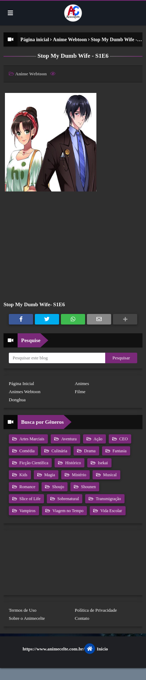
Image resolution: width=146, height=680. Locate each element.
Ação (97, 438)
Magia (49, 474)
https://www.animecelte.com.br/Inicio (65, 648)
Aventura (68, 438)
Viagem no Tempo (67, 510)
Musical (109, 474)
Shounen (88, 486)
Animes (82, 383)
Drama (89, 450)
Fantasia (119, 450)
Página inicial (34, 39)
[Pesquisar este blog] (57, 358)
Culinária (58, 450)
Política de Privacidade (96, 610)
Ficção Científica (33, 462)
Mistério (78, 474)
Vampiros (27, 510)
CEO (123, 438)
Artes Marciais (31, 438)
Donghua (17, 399)
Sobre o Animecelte (27, 618)
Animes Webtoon (24, 391)
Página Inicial (21, 383)
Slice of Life (29, 498)
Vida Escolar (110, 510)
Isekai (102, 462)
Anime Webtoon (70, 39)
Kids (22, 474)
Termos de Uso (23, 610)
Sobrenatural (67, 498)
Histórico (72, 462)
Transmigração (108, 498)
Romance (26, 486)
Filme (80, 391)
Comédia (26, 450)
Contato (82, 618)
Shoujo (57, 486)
